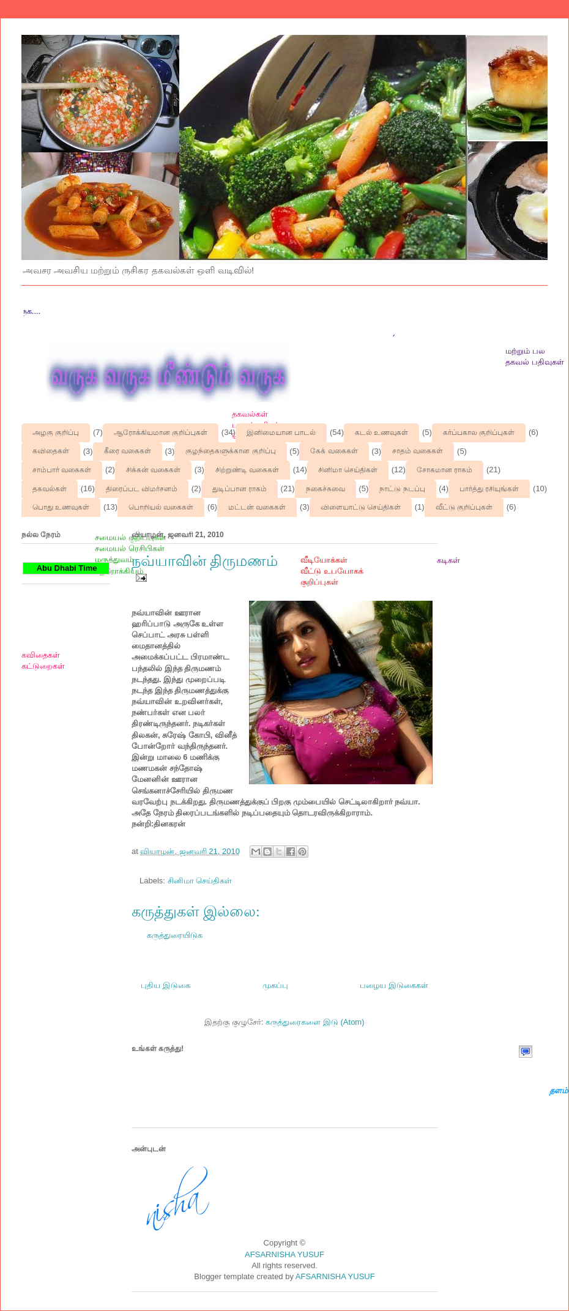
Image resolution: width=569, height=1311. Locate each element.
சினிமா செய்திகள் (347, 470)
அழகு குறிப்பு (55, 432)
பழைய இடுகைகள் (394, 985)
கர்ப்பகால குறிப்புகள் (479, 432)
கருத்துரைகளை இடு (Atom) (315, 1022)
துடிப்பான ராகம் (239, 489)
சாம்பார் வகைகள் (61, 470)
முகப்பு (275, 985)
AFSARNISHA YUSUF (284, 1254)
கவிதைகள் (50, 451)
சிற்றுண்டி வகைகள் (247, 470)
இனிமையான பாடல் (281, 432)
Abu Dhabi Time (66, 568)
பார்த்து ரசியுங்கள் (489, 489)
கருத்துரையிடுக (175, 935)
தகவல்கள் (49, 489)
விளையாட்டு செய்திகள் (361, 507)
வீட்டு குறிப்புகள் (464, 507)
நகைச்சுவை (325, 489)
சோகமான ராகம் (444, 470)
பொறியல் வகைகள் (160, 507)
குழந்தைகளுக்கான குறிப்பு (230, 451)
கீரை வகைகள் (127, 451)
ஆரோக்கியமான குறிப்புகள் (160, 432)
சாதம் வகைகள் (417, 451)
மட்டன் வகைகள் (257, 507)
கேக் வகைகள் (333, 451)
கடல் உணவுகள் (381, 432)
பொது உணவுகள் (60, 507)
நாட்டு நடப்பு (402, 489)
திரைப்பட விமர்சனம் (141, 489)
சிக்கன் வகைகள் (153, 470)
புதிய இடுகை (165, 985)
